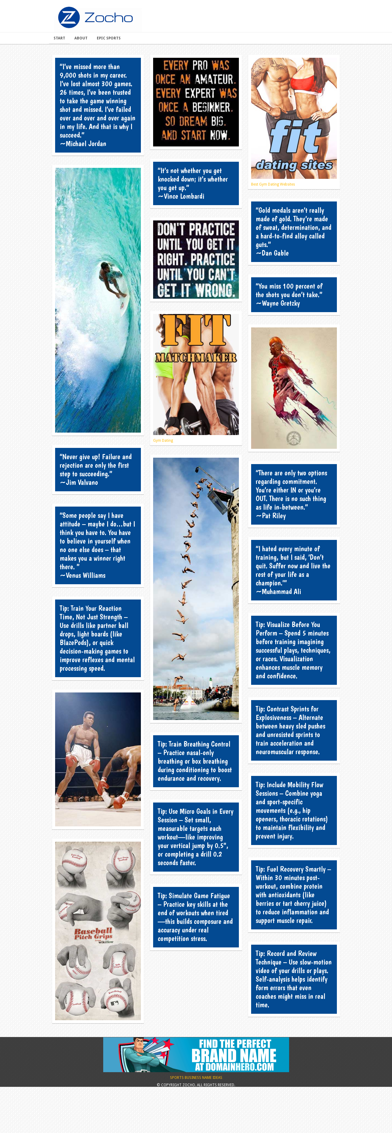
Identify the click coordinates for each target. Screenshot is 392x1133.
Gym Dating (196, 378)
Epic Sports (109, 38)
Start (59, 38)
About (81, 38)
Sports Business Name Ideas (196, 1103)
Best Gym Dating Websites (294, 122)
